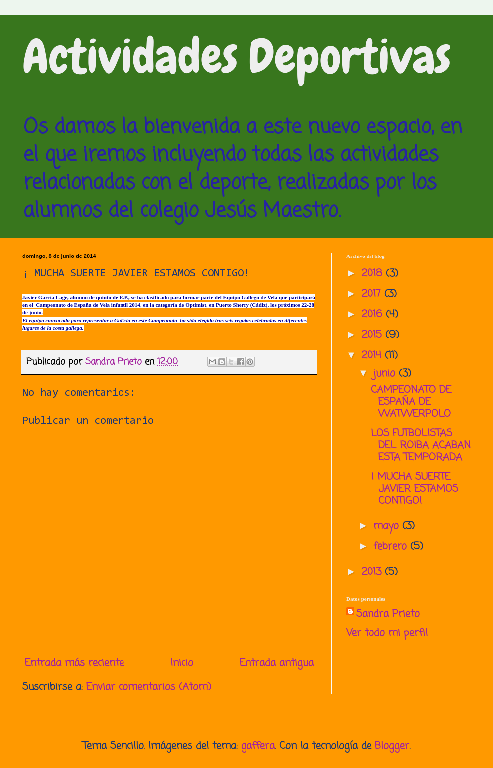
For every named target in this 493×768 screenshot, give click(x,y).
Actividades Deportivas (236, 56)
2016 (374, 314)
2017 (373, 294)
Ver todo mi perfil (387, 632)
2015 (373, 335)
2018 (374, 273)
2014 (373, 355)
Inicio (181, 663)
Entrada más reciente (74, 663)
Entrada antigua (277, 663)
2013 (373, 572)
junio (386, 373)
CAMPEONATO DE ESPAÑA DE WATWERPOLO (411, 402)
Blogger (392, 746)
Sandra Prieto (388, 614)
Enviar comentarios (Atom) (148, 687)
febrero (391, 546)
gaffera (258, 746)
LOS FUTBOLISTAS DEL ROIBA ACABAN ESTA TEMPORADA (421, 445)
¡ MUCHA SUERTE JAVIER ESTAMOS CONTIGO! (414, 489)
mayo (387, 526)
